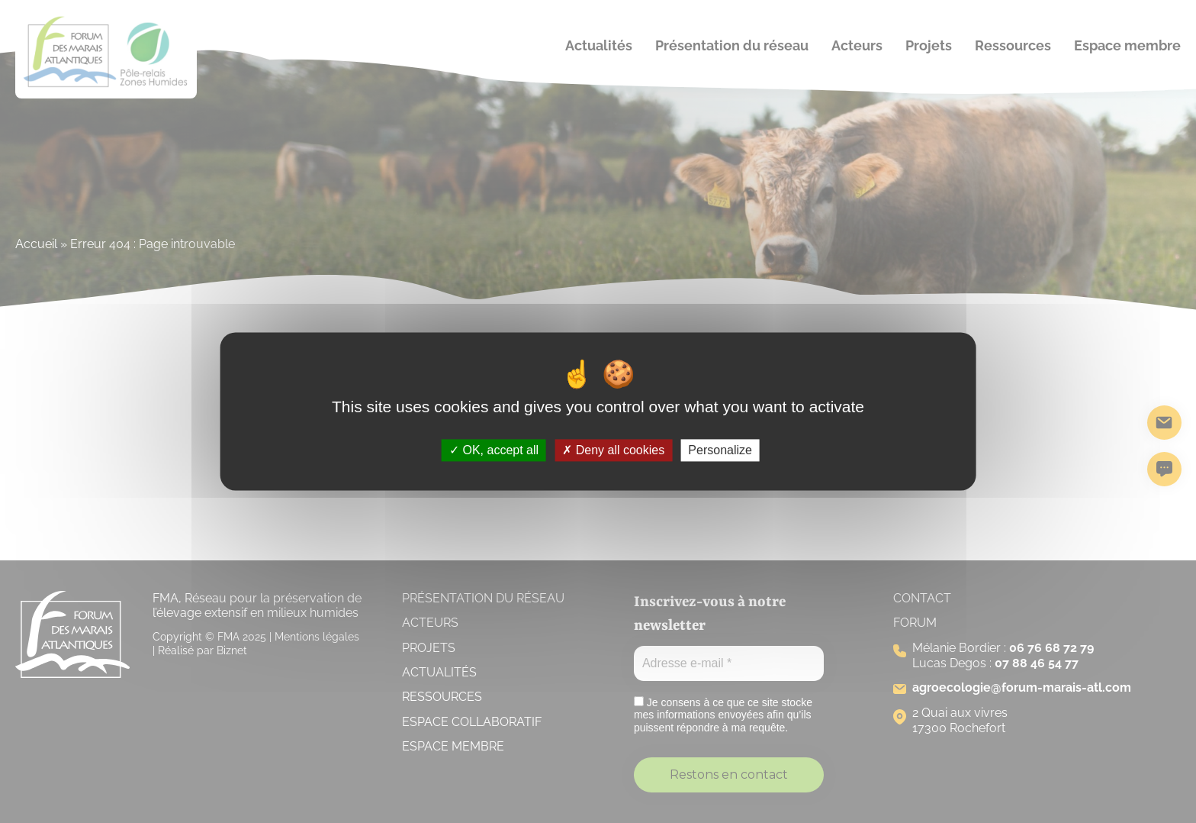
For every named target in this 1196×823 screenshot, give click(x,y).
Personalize (720, 450)
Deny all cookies (613, 450)
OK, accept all (494, 450)
